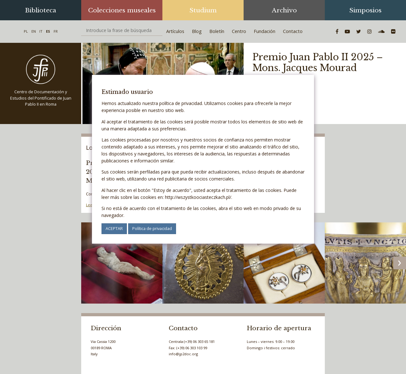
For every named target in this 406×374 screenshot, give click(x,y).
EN (33, 31)
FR (56, 31)
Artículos (175, 31)
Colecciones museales (122, 10)
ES (48, 31)
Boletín (216, 31)
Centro (239, 31)
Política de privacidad (152, 228)
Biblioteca (40, 10)
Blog (197, 31)
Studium (203, 10)
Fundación (264, 31)
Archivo (284, 10)
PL (26, 31)
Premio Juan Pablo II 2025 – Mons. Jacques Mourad (317, 62)
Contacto (293, 31)
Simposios (365, 10)
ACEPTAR (114, 228)
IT (41, 31)
